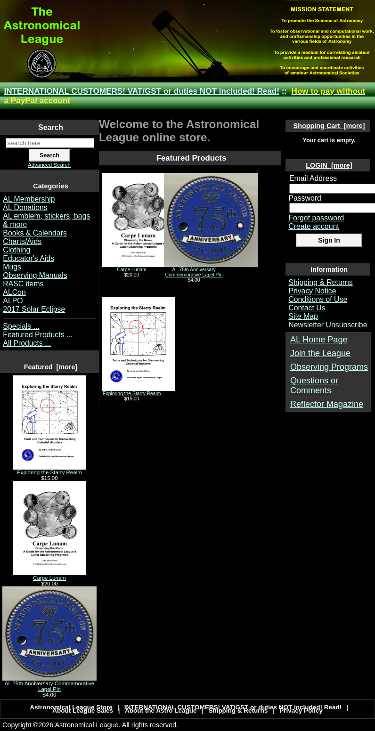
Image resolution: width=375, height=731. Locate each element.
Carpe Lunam (49, 575)
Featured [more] (51, 367)
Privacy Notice (312, 291)
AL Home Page (318, 339)
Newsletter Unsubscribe (327, 325)
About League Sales (82, 710)
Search (50, 127)
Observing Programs (329, 367)
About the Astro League (161, 710)
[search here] (50, 143)
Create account (313, 226)
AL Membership (29, 199)
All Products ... (27, 343)
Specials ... (21, 326)
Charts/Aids (22, 241)
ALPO (13, 301)
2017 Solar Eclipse (34, 309)
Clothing (16, 250)
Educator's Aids (28, 258)
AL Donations (25, 207)
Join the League (320, 353)
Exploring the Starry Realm (49, 470)
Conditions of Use (317, 299)
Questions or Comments (314, 385)
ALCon (14, 292)
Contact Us (306, 308)
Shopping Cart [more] (329, 126)
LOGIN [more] (329, 165)
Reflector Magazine (326, 404)
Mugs (12, 267)
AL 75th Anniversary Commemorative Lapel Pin (49, 684)
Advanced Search (49, 165)
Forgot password (316, 218)
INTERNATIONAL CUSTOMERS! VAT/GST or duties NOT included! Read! (141, 91)
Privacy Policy (301, 710)
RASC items (23, 284)
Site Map (303, 316)
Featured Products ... (38, 335)
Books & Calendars (35, 233)
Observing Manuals (35, 275)
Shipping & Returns (320, 282)
